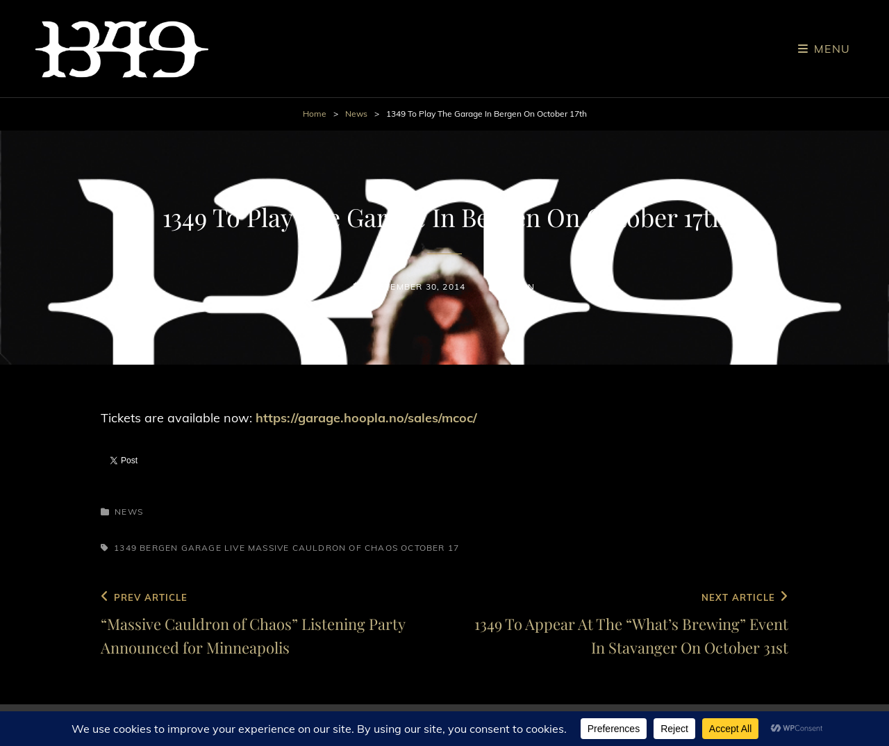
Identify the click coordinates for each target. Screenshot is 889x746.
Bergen (159, 547)
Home (314, 113)
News (356, 113)
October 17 (430, 547)
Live (234, 547)
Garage (201, 547)
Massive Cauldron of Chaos (323, 547)
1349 (125, 547)
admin (519, 286)
